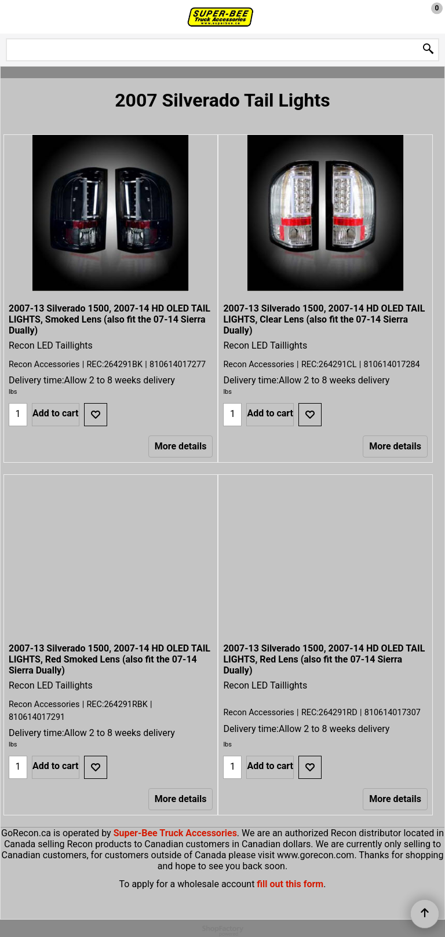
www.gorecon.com (315, 855)
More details (181, 446)
